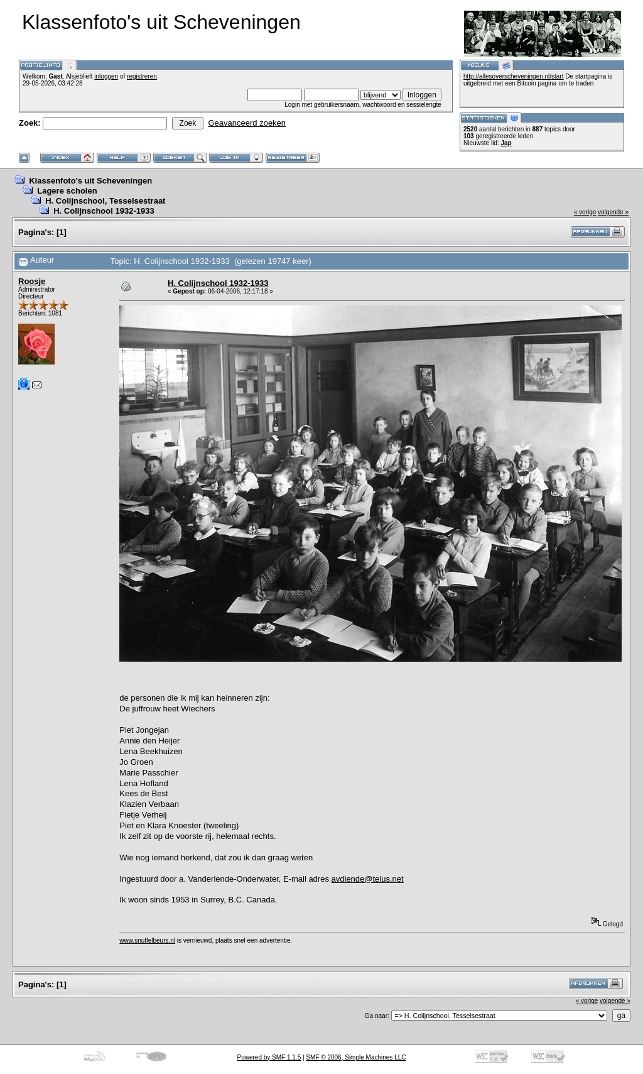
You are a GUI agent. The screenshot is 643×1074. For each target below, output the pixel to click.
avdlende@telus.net (368, 879)
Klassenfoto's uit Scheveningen (90, 180)
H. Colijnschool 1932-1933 (103, 211)
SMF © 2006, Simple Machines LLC (356, 1057)
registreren (142, 76)
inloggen (106, 76)
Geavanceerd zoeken (247, 123)
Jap (505, 143)
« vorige (585, 212)
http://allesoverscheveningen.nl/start (513, 76)
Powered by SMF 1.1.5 (269, 1057)
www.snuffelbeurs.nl (147, 940)
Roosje (31, 281)
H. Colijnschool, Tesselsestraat (105, 200)
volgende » (613, 212)
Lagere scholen (67, 190)
